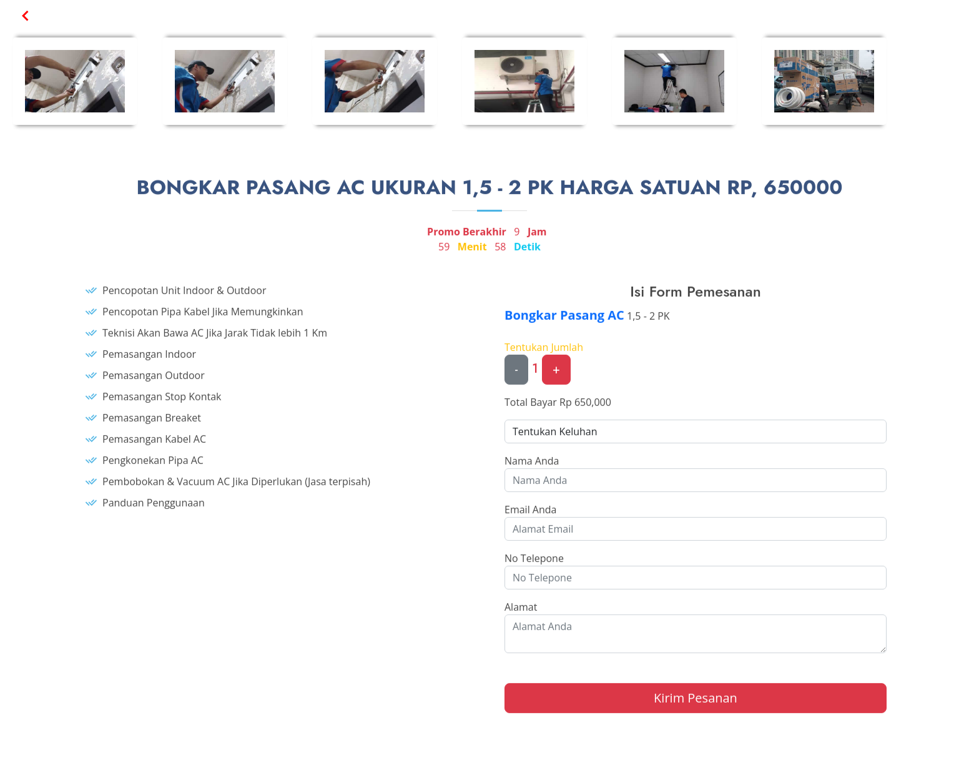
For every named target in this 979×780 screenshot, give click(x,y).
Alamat (520, 613)
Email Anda (530, 515)
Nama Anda (531, 466)
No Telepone (534, 564)
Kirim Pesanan (695, 703)
